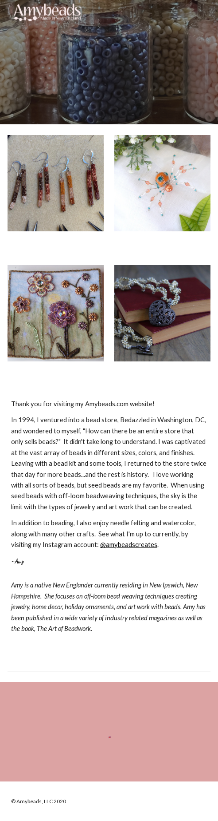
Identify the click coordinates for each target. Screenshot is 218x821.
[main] (109, 520)
